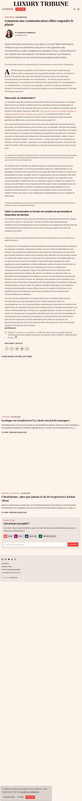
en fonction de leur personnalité (39, 120)
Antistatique (13, 577)
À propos (5, 564)
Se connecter (8, 9)
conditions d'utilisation (29, 792)
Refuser (21, 797)
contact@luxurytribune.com (11, 573)
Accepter (30, 797)
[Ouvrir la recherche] (74, 9)
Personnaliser (9, 797)
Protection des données (11, 570)
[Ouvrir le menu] (78, 9)
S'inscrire (73, 544)
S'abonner (20, 9)
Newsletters (7, 567)
